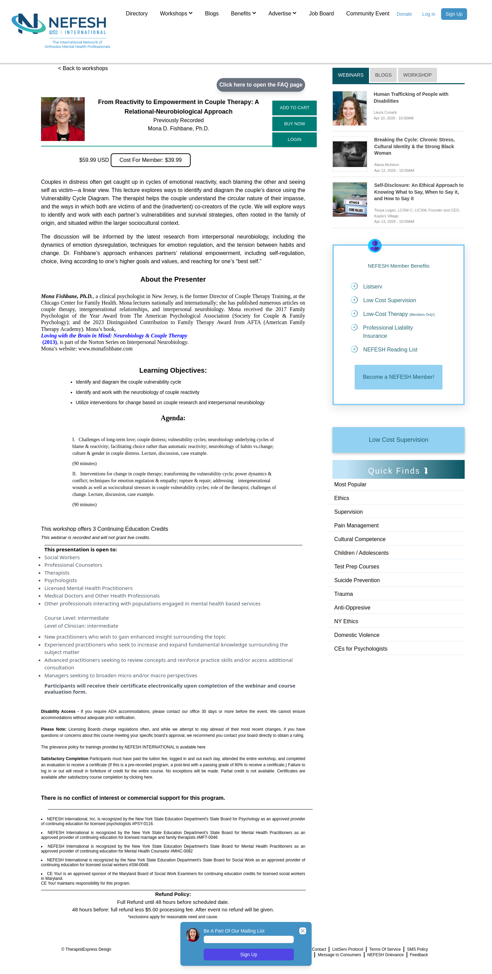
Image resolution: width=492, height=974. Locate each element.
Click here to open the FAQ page (260, 85)
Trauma (343, 595)
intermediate (93, 618)
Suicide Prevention (357, 581)
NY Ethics (346, 622)
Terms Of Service (385, 949)
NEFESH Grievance (385, 954)
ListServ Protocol (347, 949)
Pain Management (356, 526)
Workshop (417, 75)
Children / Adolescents (361, 554)
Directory (137, 13)
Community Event (367, 13)
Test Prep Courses (356, 568)
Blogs (212, 13)
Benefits (243, 13)
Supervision (348, 513)
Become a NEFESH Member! (398, 378)
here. (148, 777)
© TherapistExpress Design (86, 949)
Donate (404, 14)
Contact (319, 949)
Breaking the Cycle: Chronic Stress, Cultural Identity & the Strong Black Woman (414, 146)
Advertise (283, 13)
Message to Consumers (339, 954)
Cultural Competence (359, 540)
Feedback (419, 954)
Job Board (321, 13)
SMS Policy (417, 949)
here (201, 747)
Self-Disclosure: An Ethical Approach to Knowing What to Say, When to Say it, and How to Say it (419, 192)
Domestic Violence (356, 636)
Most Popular (350, 485)
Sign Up (454, 14)
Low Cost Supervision (398, 440)
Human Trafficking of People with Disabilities (411, 97)
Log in (428, 14)
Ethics (341, 499)
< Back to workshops (83, 68)
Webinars (351, 75)
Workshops (176, 13)
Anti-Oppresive (352, 609)
